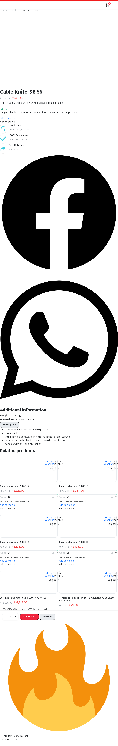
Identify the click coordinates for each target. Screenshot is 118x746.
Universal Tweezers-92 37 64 (15, 606)
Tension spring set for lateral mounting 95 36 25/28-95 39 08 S (87, 551)
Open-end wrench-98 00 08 (73, 493)
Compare (54, 419)
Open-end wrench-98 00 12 (14, 493)
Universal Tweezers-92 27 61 (74, 606)
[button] (8, 70)
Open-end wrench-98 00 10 (73, 438)
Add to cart (29, 616)
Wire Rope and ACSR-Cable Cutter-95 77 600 (23, 549)
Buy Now (47, 616)
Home (2, 10)
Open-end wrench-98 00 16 (14, 438)
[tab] (9, 376)
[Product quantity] (10, 616)
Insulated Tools (14, 10)
